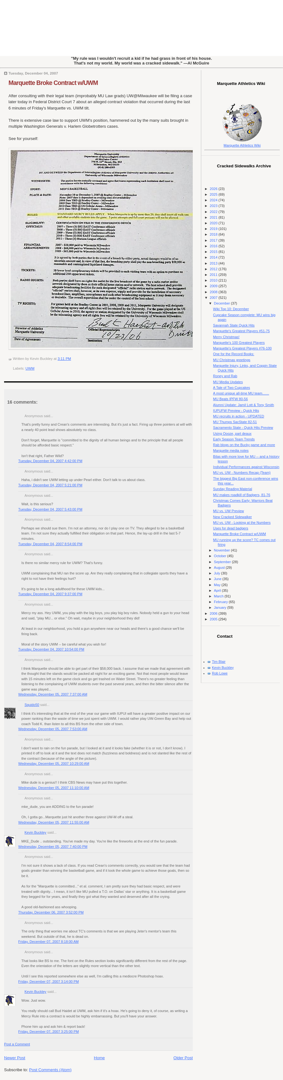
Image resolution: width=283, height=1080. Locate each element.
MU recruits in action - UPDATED (238, 416)
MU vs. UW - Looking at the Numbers (242, 522)
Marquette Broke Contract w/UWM (53, 82)
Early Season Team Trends (234, 439)
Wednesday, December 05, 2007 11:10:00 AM (53, 788)
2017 (214, 240)
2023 (214, 206)
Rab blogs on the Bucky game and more (244, 445)
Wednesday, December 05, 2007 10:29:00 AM (53, 763)
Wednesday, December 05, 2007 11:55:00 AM (53, 822)
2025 (214, 194)
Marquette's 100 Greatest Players (239, 342)
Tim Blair (218, 661)
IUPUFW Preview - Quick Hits (236, 410)
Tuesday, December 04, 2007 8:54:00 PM (50, 544)
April (218, 590)
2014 (214, 257)
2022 (214, 212)
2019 (214, 229)
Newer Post (14, 1057)
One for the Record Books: (233, 354)
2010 (214, 280)
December (222, 303)
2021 (214, 217)
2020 (214, 223)
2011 (214, 275)
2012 (214, 269)
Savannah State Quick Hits (234, 325)
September (223, 562)
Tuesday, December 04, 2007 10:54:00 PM (51, 649)
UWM (30, 368)
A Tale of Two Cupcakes (231, 387)
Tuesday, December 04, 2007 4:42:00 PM (50, 461)
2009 (214, 286)
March (219, 596)
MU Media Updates (228, 382)
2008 (214, 292)
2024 (214, 200)
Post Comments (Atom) (50, 1069)
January (220, 607)
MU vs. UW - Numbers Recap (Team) (242, 472)
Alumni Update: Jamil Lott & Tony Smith (243, 405)
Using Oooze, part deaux (232, 433)
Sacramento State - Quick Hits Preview (243, 427)
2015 (214, 252)
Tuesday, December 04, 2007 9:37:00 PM (50, 594)
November (222, 550)
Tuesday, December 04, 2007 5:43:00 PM (50, 509)
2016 (214, 246)
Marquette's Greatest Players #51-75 (241, 331)
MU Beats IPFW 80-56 (230, 399)
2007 (214, 297)
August (219, 567)
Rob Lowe (220, 673)
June (218, 579)
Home (99, 1057)
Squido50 (32, 705)
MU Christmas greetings (231, 360)
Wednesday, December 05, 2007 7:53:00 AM (52, 729)
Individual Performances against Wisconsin (246, 467)
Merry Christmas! (226, 337)
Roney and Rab (225, 376)
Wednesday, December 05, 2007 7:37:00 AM (52, 694)
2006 (214, 613)
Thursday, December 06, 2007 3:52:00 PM (51, 912)
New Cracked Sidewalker (232, 517)
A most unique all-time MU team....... (241, 393)
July (217, 573)
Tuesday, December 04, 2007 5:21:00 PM (50, 485)
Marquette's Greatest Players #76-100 (242, 348)
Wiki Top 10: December (231, 309)
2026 (214, 189)
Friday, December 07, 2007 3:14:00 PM (48, 981)
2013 (214, 263)
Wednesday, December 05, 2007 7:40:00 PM (52, 846)
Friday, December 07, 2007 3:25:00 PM (48, 1031)
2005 (214, 619)
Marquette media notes (231, 450)
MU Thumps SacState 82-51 (235, 422)
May (217, 585)
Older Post (183, 1057)
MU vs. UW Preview (228, 511)
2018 (214, 234)
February (221, 602)
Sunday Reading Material (232, 489)
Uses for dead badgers (230, 528)
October (220, 556)
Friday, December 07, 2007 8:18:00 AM (48, 941)
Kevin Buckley (35, 832)
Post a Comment (17, 1044)
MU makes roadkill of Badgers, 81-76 (241, 495)
